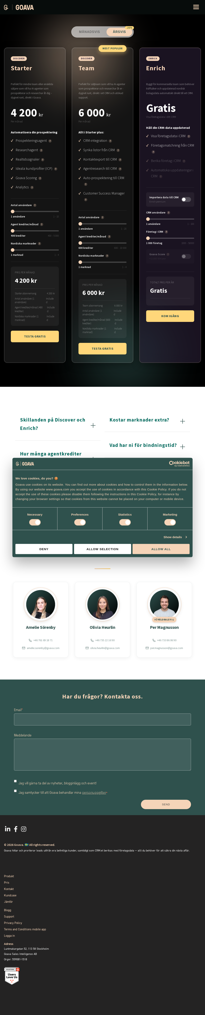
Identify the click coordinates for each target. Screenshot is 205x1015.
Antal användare (21, 205)
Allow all (161, 549)
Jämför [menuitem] (8, 902)
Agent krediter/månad (24, 224)
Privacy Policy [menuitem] (13, 923)
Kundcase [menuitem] (10, 895)
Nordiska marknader (23, 243)
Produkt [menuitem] (9, 876)
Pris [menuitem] (6, 883)
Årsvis (123, 31)
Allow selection (102, 549)
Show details (173, 537)
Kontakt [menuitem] (9, 889)
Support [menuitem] (9, 917)
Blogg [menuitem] (7, 910)
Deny (44, 549)
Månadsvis (89, 32)
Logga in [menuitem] (9, 936)
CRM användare (155, 212)
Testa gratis (35, 336)
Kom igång (170, 316)
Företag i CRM (154, 231)
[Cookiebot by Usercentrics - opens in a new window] (172, 464)
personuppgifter (94, 792)
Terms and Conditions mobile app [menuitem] (25, 929)
